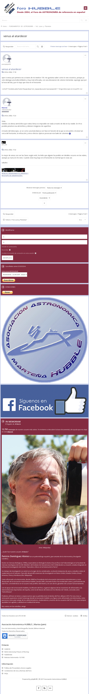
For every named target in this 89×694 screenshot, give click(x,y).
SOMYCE (7, 649)
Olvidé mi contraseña (9, 247)
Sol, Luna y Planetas (43, 26)
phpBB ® (34, 679)
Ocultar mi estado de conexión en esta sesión (19, 253)
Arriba (85, 615)
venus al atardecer (15, 36)
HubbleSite (8, 655)
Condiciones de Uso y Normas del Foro (18, 671)
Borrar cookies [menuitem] (72, 615)
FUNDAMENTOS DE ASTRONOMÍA (21, 26)
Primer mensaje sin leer (59, 46)
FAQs (6, 673)
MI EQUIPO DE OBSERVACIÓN (12, 176)
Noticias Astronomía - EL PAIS (14, 657)
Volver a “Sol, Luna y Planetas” (16, 220)
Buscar (38, 46)
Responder (9, 46)
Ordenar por (44, 193)
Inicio (5, 26)
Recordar (6, 250)
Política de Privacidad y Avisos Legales (17, 668)
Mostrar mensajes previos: (44, 188)
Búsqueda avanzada (42, 46)
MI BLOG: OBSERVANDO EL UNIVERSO (15, 173)
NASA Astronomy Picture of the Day (16, 652)
